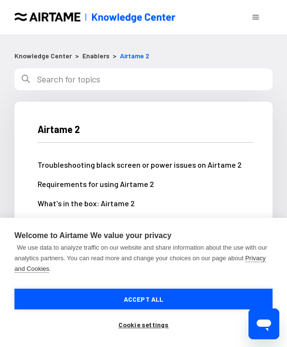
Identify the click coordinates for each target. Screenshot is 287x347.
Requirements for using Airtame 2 (96, 183)
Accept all (144, 299)
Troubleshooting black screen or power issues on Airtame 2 (140, 164)
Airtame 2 (134, 56)
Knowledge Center (43, 56)
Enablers (95, 56)
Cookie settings (143, 324)
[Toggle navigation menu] (255, 17)
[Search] (143, 79)
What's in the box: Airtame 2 (86, 203)
